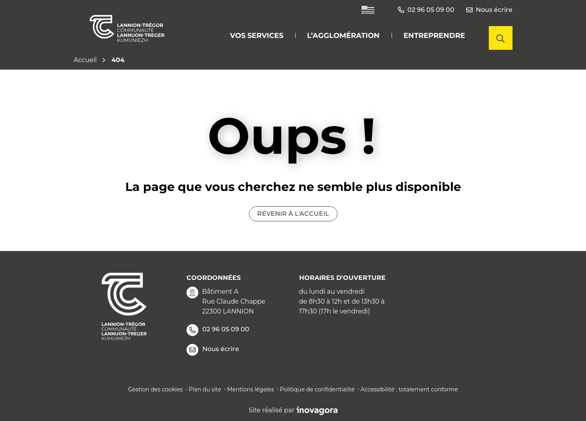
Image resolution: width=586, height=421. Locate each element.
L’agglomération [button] (343, 35)
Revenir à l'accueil (293, 213)
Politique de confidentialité (317, 389)
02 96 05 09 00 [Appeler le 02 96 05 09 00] (218, 330)
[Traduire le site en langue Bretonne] (368, 10)
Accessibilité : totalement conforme (409, 389)
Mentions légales (250, 389)
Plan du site (205, 389)
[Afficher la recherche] (501, 38)
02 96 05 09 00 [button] (426, 9)
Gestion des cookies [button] (155, 389)
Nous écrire (489, 9)
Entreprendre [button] (434, 35)
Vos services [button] (256, 35)
